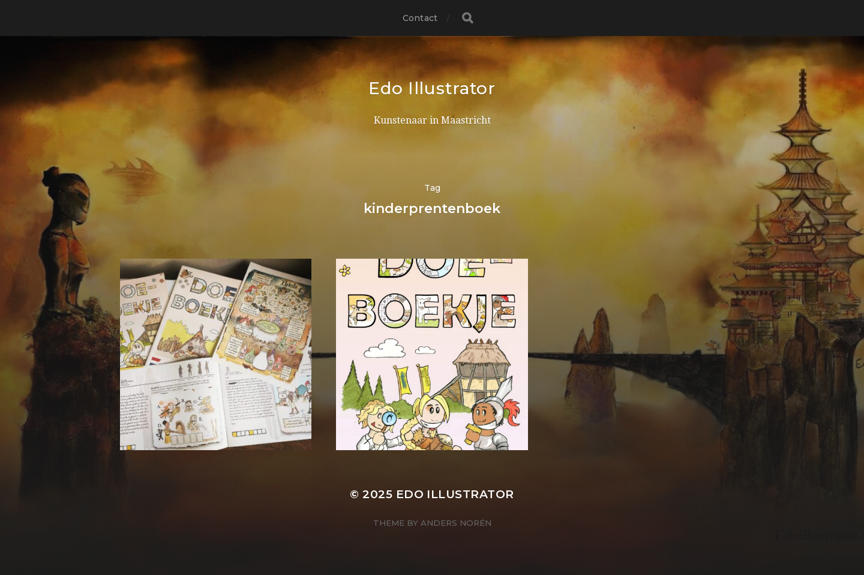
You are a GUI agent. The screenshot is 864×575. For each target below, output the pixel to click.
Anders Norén (456, 523)
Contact (420, 18)
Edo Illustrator (432, 88)
